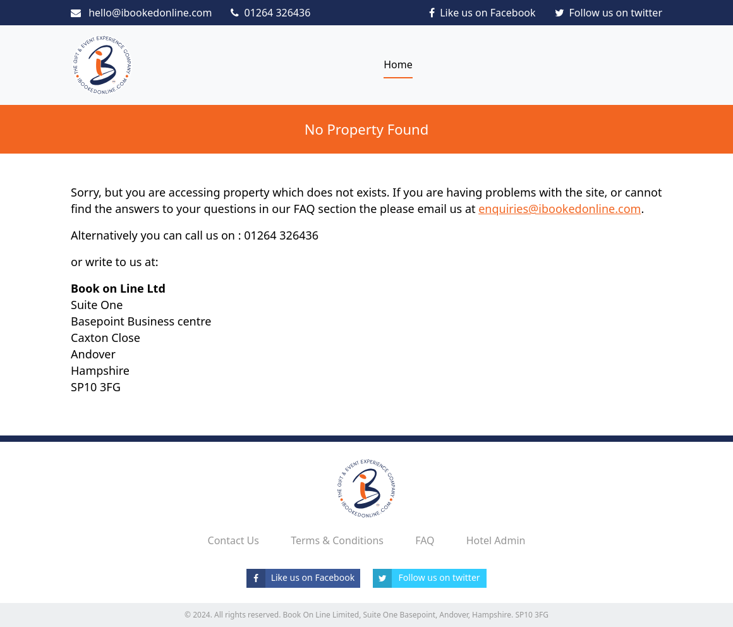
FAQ (424, 540)
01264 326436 (270, 13)
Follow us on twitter (608, 13)
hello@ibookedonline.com (141, 13)
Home (398, 64)
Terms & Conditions (337, 540)
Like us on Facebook (482, 13)
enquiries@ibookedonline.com (559, 208)
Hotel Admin (496, 540)
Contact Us (233, 540)
